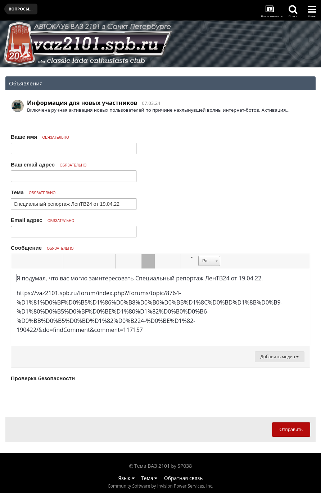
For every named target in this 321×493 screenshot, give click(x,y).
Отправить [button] (291, 429)
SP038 (184, 465)
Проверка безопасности (43, 378)
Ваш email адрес (48, 164)
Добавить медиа (280, 357)
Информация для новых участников (82, 103)
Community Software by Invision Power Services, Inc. (160, 486)
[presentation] (65, 397)
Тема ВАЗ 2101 (152, 465)
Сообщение (42, 248)
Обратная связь (183, 478)
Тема (33, 192)
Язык (126, 478)
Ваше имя (40, 137)
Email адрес (42, 220)
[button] (17, 261)
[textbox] (160, 307)
